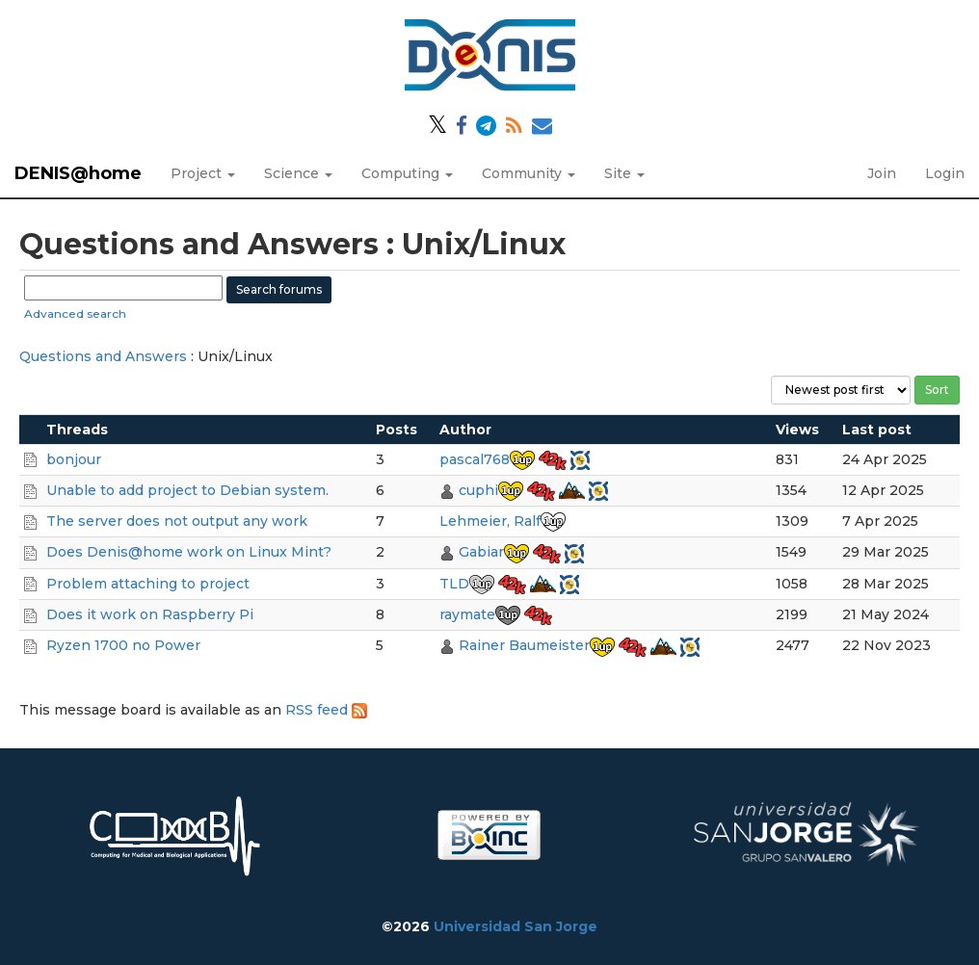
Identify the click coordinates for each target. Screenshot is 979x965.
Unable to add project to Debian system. (187, 490)
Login (945, 173)
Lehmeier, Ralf (490, 521)
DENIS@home (78, 173)
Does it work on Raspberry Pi (149, 614)
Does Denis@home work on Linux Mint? (188, 552)
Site (624, 173)
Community (528, 173)
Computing (407, 173)
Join (881, 173)
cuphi (478, 490)
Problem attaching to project (148, 583)
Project (203, 173)
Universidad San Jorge (515, 926)
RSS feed (326, 709)
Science (298, 173)
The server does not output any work (176, 521)
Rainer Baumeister (524, 645)
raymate (467, 614)
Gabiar (481, 552)
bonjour (73, 459)
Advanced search (75, 313)
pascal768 (474, 459)
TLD (454, 583)
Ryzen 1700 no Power (123, 645)
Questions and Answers (103, 356)
